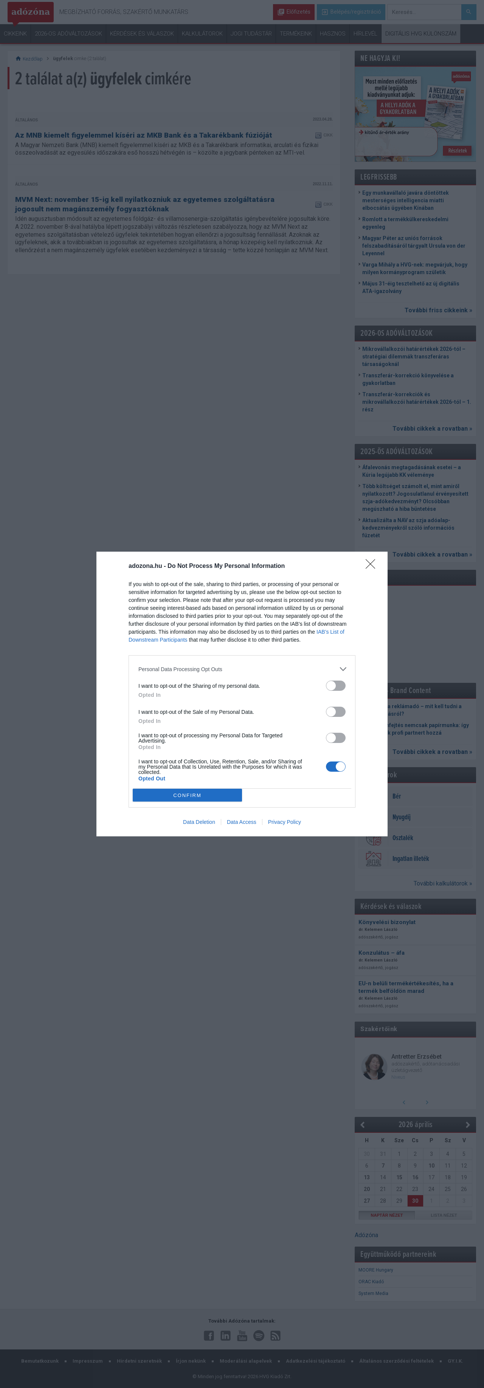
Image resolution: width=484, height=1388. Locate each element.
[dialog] (242, 694)
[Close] (373, 566)
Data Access (241, 822)
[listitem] (242, 669)
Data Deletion (199, 822)
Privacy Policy (284, 822)
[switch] (336, 686)
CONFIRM (187, 795)
